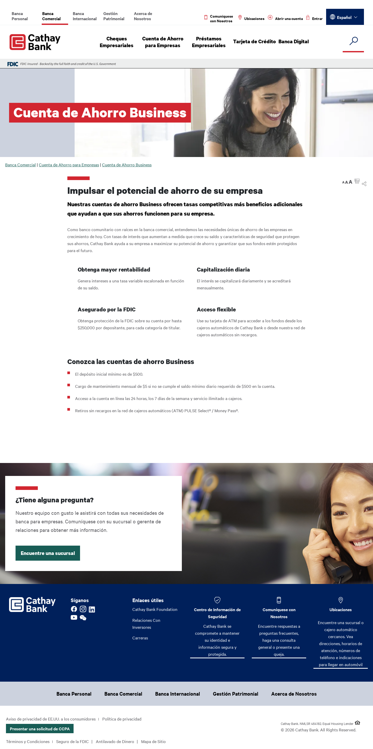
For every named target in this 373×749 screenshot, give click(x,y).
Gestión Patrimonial (113, 15)
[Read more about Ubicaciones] (251, 18)
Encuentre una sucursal (48, 553)
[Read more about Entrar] (314, 18)
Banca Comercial (51, 15)
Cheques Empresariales (118, 42)
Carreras (140, 638)
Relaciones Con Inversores (146, 623)
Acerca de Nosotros (143, 15)
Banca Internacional (85, 15)
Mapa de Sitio (153, 741)
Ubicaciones (340, 609)
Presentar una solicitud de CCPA (40, 728)
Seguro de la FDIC (72, 741)
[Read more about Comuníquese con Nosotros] (219, 18)
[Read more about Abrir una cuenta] (285, 18)
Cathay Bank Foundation (154, 609)
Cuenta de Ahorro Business (127, 164)
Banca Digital (293, 41)
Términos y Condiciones (27, 741)
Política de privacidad (121, 718)
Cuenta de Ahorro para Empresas (164, 42)
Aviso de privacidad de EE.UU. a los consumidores (51, 718)
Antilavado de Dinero (115, 741)
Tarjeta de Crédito (255, 41)
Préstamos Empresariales (210, 42)
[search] (353, 41)
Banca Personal (20, 15)
